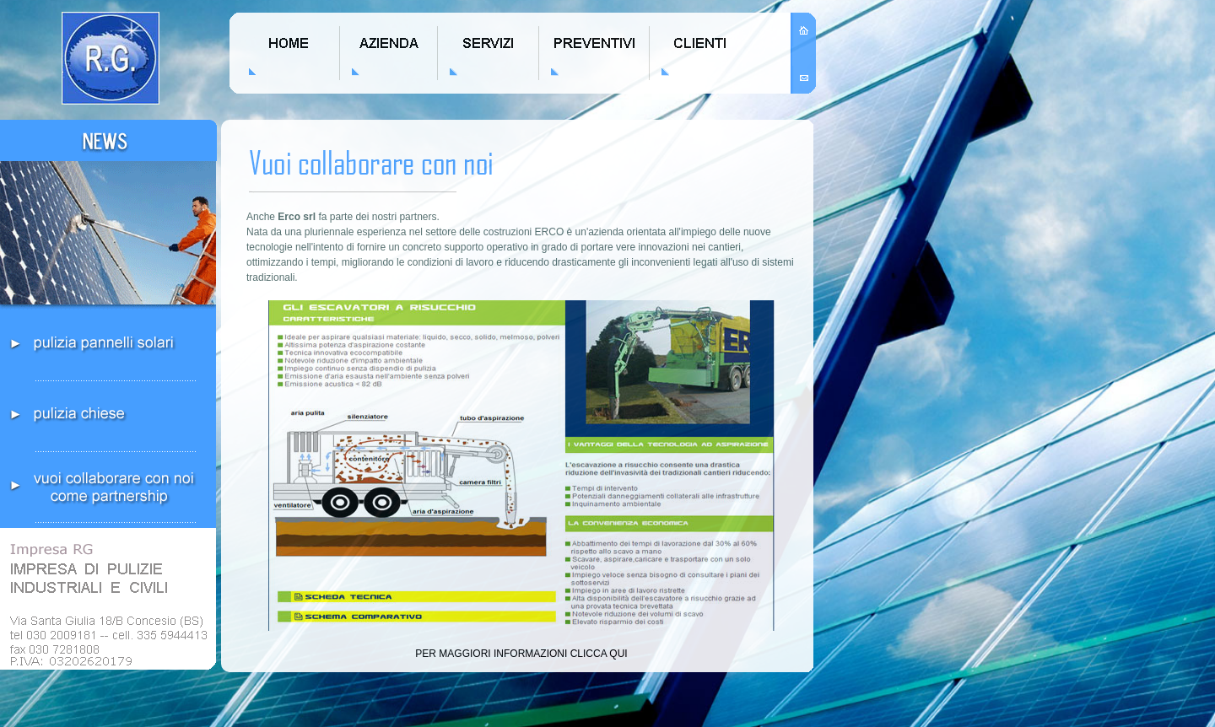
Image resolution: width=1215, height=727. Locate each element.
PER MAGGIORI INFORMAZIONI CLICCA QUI (521, 654)
